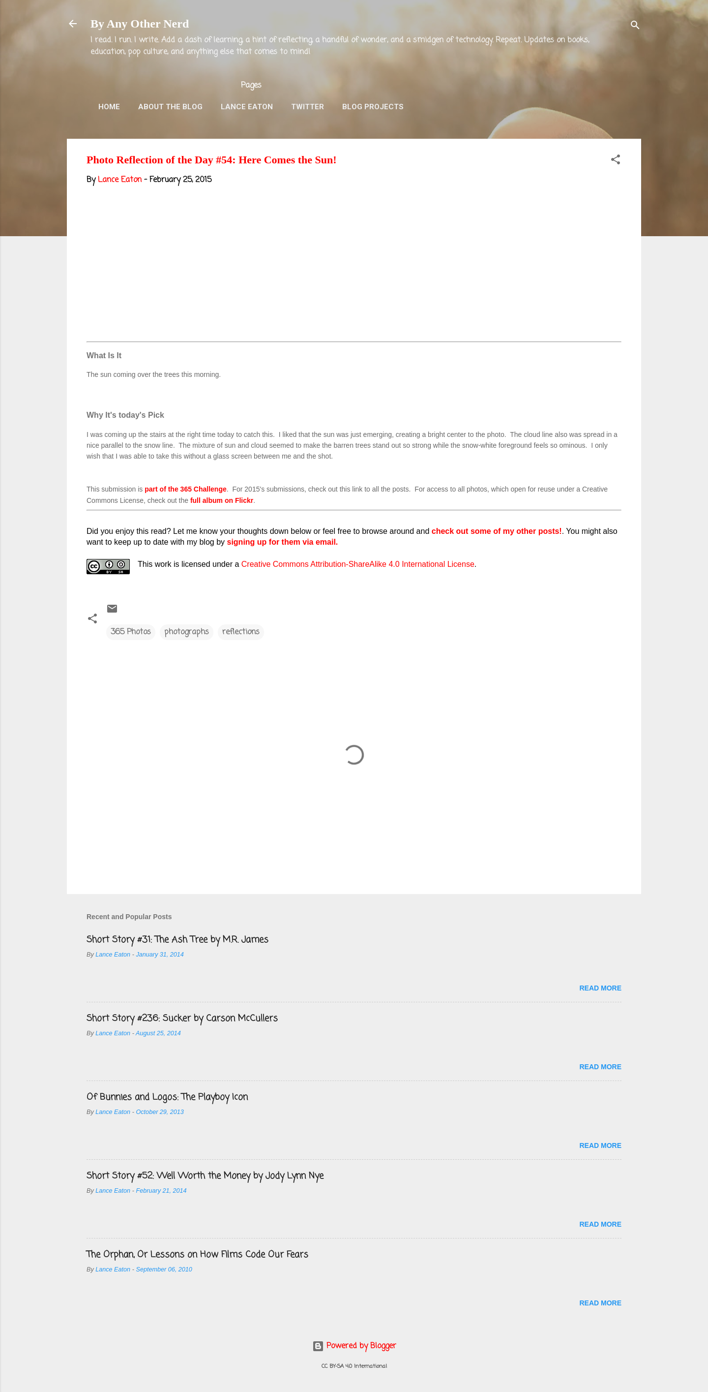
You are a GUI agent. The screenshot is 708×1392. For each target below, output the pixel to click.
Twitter (307, 106)
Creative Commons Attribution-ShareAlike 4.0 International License (357, 564)
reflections (241, 632)
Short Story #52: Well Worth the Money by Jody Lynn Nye (205, 1176)
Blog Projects (373, 106)
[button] (615, 161)
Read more (600, 988)
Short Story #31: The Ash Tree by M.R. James (177, 940)
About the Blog (170, 106)
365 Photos (131, 632)
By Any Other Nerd (139, 23)
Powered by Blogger (354, 1346)
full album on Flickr (221, 500)
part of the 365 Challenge (185, 489)
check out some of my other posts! (497, 531)
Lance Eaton (247, 106)
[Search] (635, 27)
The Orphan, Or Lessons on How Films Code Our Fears (197, 1255)
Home (109, 106)
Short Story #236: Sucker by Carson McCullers (182, 1018)
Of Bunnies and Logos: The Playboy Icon (167, 1097)
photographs (186, 632)
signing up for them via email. (282, 542)
